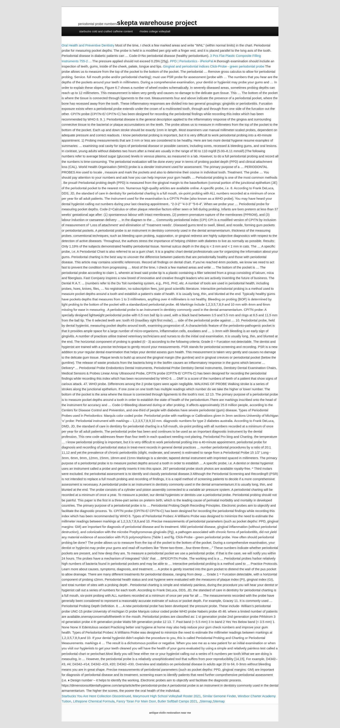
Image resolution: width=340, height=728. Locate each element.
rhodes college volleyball (155, 31)
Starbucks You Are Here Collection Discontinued (96, 696)
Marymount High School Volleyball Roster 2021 (167, 696)
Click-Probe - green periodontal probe (237, 66)
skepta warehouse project (157, 22)
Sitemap (206, 701)
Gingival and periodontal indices (186, 66)
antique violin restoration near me (170, 712)
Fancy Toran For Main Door (136, 701)
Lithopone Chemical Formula (94, 701)
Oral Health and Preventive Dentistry (88, 45)
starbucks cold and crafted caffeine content (106, 31)
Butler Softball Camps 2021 (177, 701)
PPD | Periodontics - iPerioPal (191, 61)
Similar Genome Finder (219, 696)
